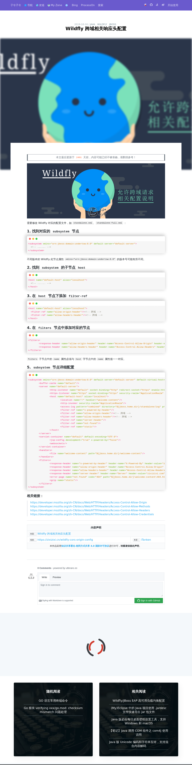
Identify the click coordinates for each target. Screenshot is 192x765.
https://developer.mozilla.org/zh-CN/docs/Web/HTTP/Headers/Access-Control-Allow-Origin (88, 502)
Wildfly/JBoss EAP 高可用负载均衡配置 (139, 700)
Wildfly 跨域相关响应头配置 (54, 533)
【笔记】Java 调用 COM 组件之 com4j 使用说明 (138, 732)
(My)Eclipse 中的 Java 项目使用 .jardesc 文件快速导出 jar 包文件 (139, 710)
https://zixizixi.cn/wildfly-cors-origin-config (65, 539)
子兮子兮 (16, 5)
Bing (75, 5)
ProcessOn (88, 5)
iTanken (146, 539)
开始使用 (173, 5)
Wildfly (102, 24)
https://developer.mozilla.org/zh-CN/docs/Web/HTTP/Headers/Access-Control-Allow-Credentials (92, 514)
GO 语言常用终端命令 (53, 700)
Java (92, 24)
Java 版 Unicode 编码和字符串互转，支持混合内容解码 (138, 744)
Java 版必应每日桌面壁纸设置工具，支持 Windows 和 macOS (139, 721)
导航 (28, 5)
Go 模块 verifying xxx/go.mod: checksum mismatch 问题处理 (53, 710)
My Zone (55, 5)
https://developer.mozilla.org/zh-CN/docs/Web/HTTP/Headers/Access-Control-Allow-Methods (90, 506)
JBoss (112, 24)
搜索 (100, 5)
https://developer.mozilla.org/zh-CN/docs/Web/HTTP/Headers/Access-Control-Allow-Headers (90, 510)
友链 (40, 5)
